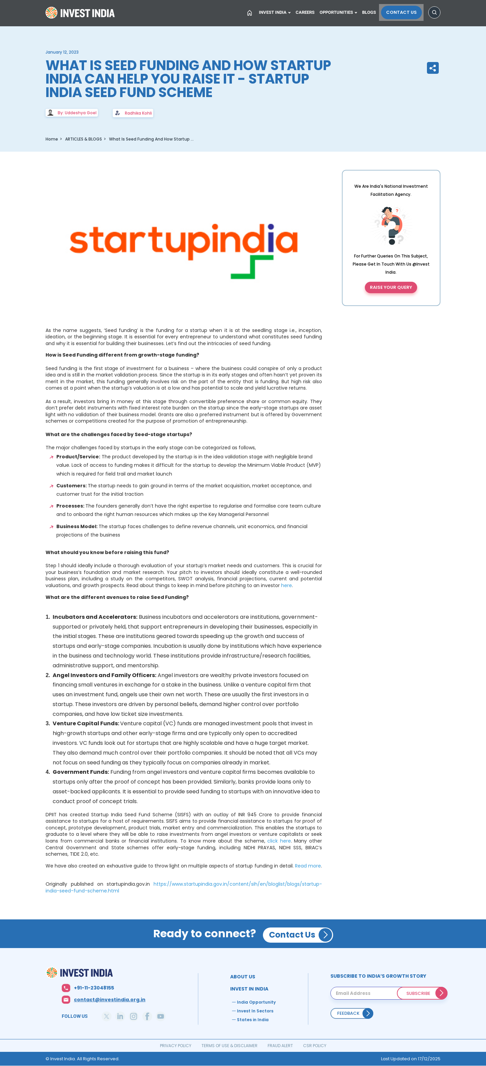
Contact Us (403, 12)
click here (279, 840)
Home (81, 15)
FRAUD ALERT (280, 1045)
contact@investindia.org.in (109, 1000)
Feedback (348, 1013)
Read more (308, 865)
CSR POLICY (314, 1045)
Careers (306, 12)
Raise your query (391, 287)
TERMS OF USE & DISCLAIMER (229, 1045)
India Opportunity (256, 1002)
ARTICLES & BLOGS (83, 139)
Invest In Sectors (255, 1011)
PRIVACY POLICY (175, 1045)
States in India (253, 1020)
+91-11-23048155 (94, 988)
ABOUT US (242, 976)
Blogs (372, 12)
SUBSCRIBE (418, 993)
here (286, 585)
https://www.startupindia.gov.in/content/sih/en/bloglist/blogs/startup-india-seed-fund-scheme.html (184, 887)
